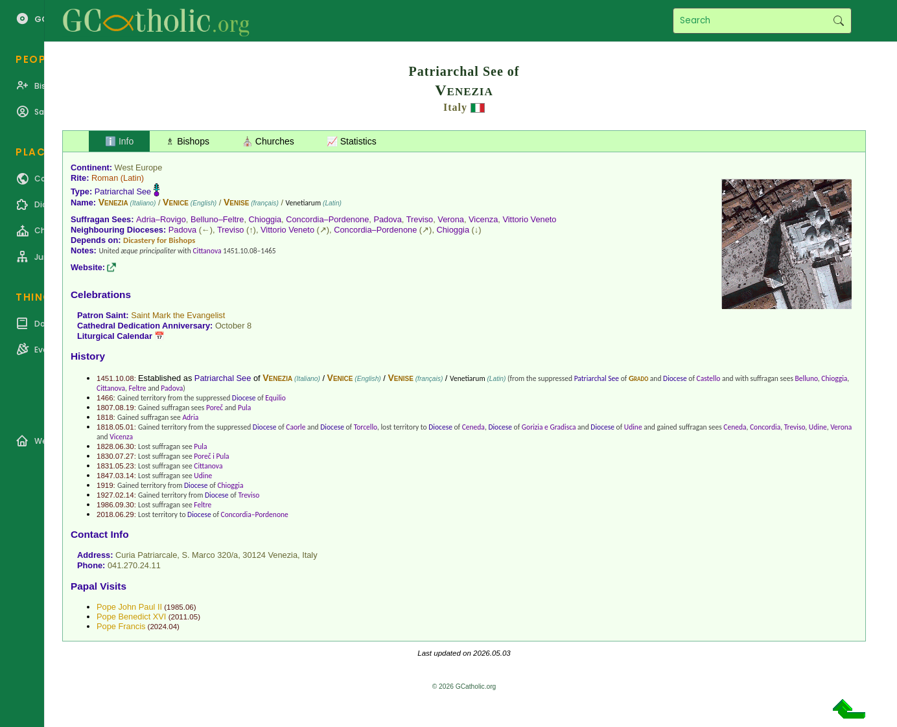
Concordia (765, 427)
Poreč (214, 407)
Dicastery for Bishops (159, 240)
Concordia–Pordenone (327, 219)
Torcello (365, 427)
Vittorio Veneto (529, 219)
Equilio (275, 397)
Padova (387, 219)
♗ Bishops (187, 141)
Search (838, 21)
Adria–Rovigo (161, 219)
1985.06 (180, 607)
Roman (104, 178)
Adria (190, 417)
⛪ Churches (268, 141)
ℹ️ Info (119, 141)
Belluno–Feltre (217, 219)
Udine (633, 427)
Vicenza (483, 219)
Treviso (419, 219)
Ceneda (473, 427)
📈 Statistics (352, 141)
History (88, 356)
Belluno (806, 378)
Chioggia (265, 219)
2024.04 (163, 626)
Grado (638, 378)
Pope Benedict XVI (131, 616)
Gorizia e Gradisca (549, 427)
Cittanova (206, 250)
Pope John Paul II (129, 607)
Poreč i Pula (211, 456)
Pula (244, 407)
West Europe (139, 167)
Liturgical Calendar (114, 336)
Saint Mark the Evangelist (178, 315)
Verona (450, 219)
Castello (709, 378)
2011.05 (184, 617)
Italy (455, 107)
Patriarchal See (123, 191)
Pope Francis (121, 626)
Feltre (137, 388)
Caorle (295, 427)
